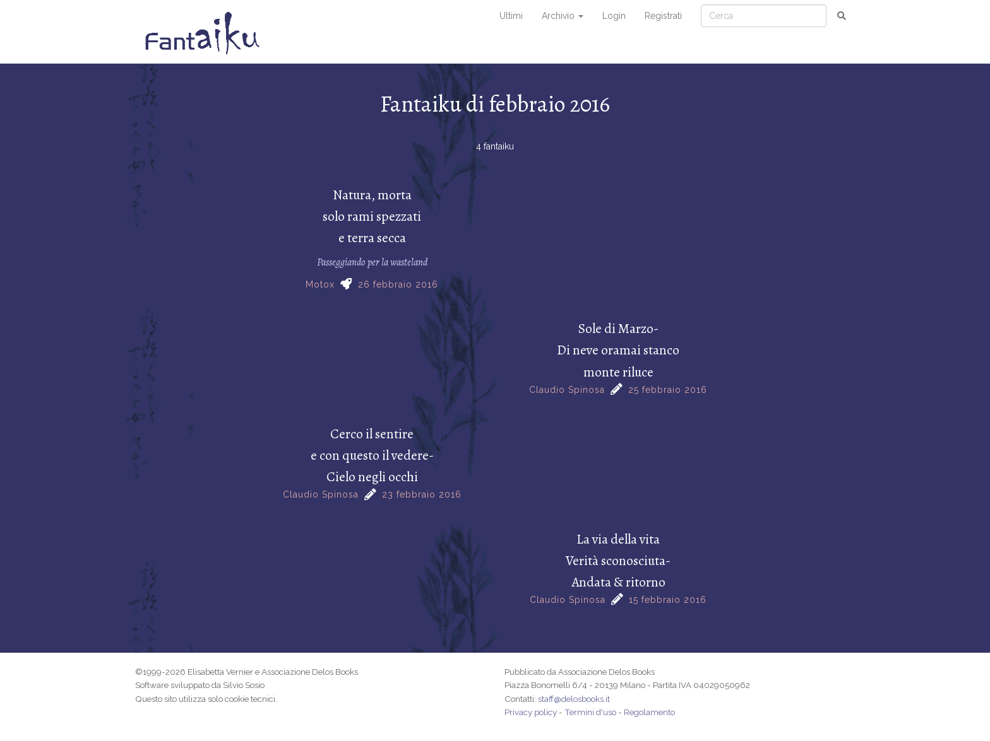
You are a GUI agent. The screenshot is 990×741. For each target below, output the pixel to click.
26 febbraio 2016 (398, 284)
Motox (320, 284)
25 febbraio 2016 (667, 390)
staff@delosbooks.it (574, 699)
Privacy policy (530, 712)
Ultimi (511, 16)
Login (614, 16)
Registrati (663, 16)
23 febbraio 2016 (422, 494)
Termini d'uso (590, 712)
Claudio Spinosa (567, 390)
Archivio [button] (562, 16)
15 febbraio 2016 (668, 600)
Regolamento (649, 712)
